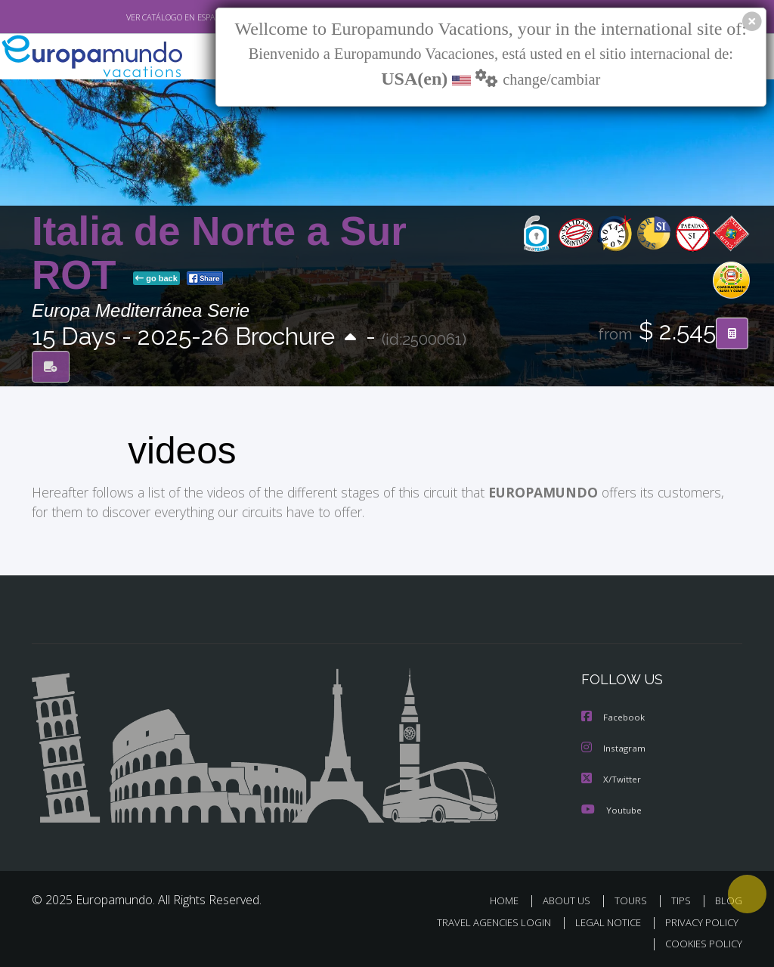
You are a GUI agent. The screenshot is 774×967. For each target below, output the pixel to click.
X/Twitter (611, 777)
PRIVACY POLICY (698, 919)
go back (156, 279)
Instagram (614, 747)
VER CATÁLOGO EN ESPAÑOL (144, 17)
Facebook (613, 717)
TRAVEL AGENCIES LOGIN (482, 919)
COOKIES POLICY (700, 941)
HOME (510, 898)
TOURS (634, 898)
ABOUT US (571, 898)
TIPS (683, 898)
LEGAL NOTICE (600, 919)
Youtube (611, 808)
